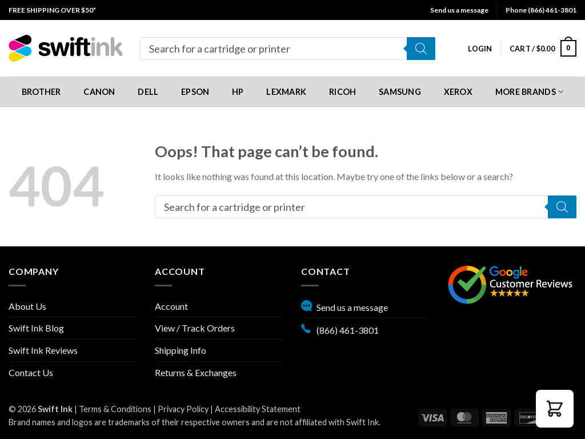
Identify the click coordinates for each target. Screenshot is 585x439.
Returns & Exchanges (196, 372)
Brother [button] (41, 92)
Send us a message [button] (459, 10)
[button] (480, 48)
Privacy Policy (183, 409)
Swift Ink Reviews (43, 350)
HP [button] (238, 92)
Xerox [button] (458, 92)
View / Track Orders (195, 327)
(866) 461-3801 (340, 329)
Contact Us (31, 372)
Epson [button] (195, 92)
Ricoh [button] (342, 92)
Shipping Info (180, 350)
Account (171, 306)
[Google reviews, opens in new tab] (510, 283)
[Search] (421, 48)
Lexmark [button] (286, 92)
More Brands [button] (529, 91)
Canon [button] (99, 92)
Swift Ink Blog (36, 327)
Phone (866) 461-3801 (541, 10)
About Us (27, 306)
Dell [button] (148, 92)
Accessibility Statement (257, 409)
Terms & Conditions (115, 409)
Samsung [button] (400, 92)
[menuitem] (52, 10)
